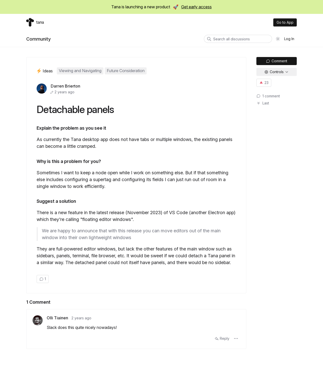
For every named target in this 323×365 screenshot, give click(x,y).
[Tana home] (35, 22)
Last (262, 103)
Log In (289, 39)
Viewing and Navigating (80, 70)
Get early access (196, 6)
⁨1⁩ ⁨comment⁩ (268, 96)
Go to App (285, 22)
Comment (276, 61)
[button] (236, 338)
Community (38, 39)
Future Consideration (126, 70)
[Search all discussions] (238, 39)
